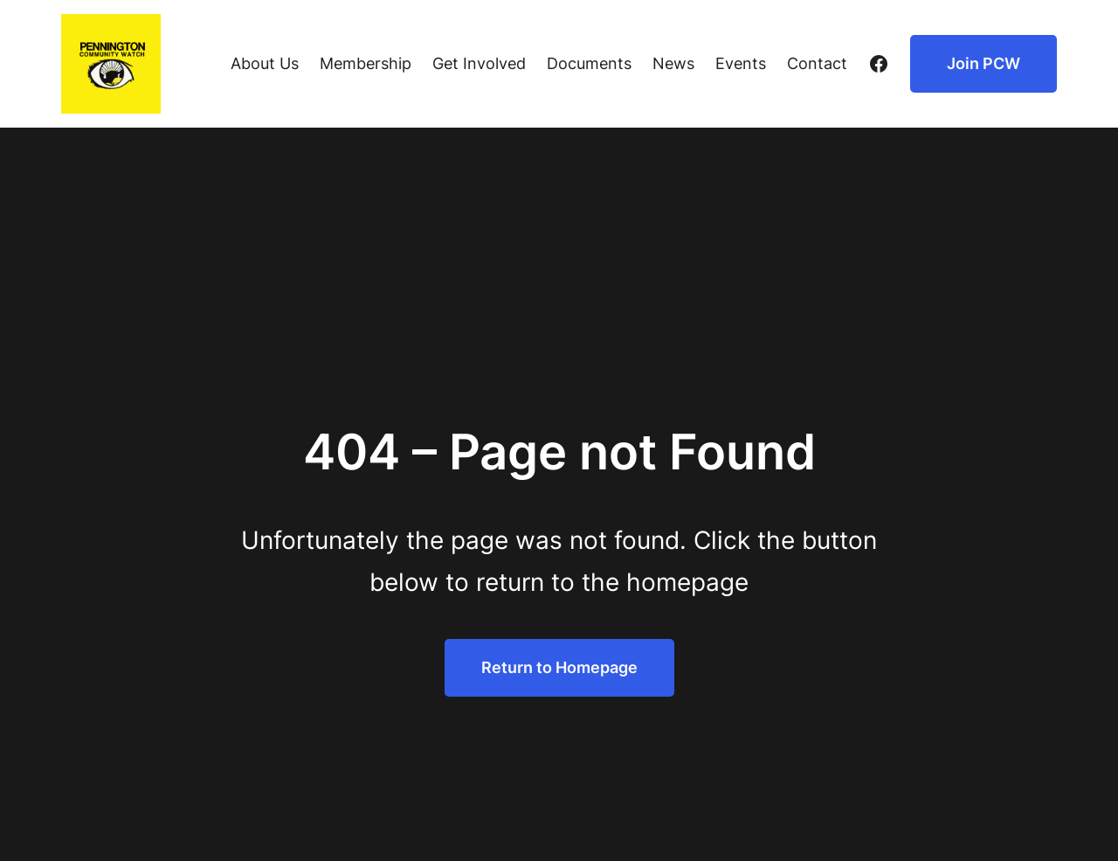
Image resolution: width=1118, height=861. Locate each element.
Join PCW (983, 63)
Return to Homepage (559, 667)
